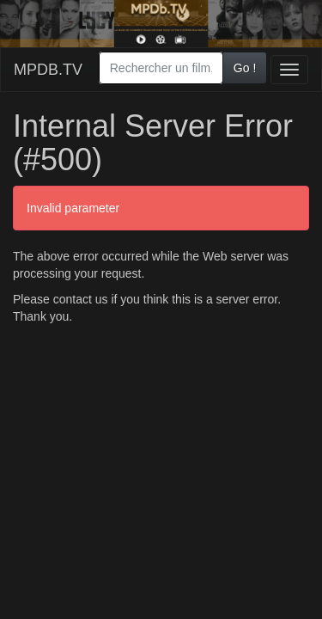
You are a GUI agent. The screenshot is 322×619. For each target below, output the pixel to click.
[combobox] (161, 68)
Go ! (245, 68)
